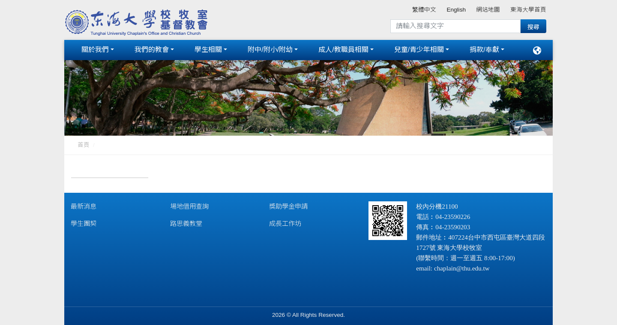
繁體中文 (424, 9)
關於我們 (95, 48)
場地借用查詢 (189, 203)
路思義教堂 (186, 220)
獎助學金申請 (288, 203)
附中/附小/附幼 (270, 48)
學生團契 (83, 220)
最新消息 (83, 203)
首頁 (84, 142)
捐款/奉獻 (484, 48)
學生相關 (208, 48)
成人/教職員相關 (343, 48)
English (456, 9)
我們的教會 (152, 48)
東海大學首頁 (528, 9)
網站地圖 (488, 9)
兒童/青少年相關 (419, 48)
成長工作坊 (285, 220)
